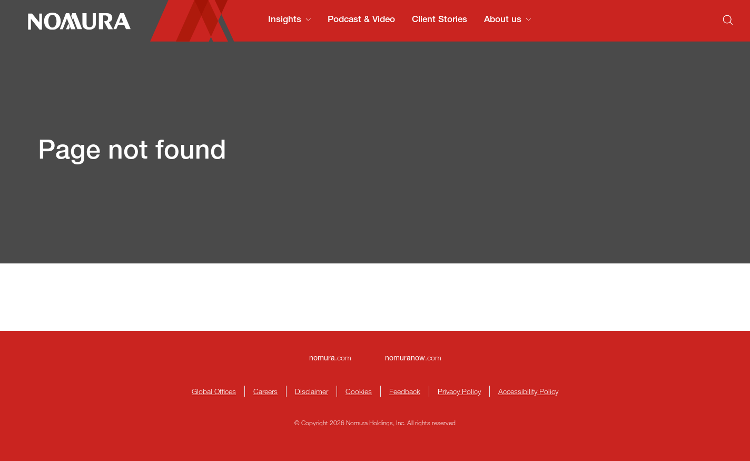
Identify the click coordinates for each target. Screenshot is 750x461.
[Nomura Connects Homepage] (75, 21)
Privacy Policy (459, 391)
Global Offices (214, 391)
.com (330, 357)
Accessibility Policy (528, 391)
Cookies (359, 391)
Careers (265, 391)
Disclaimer (311, 391)
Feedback (404, 391)
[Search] (728, 20)
